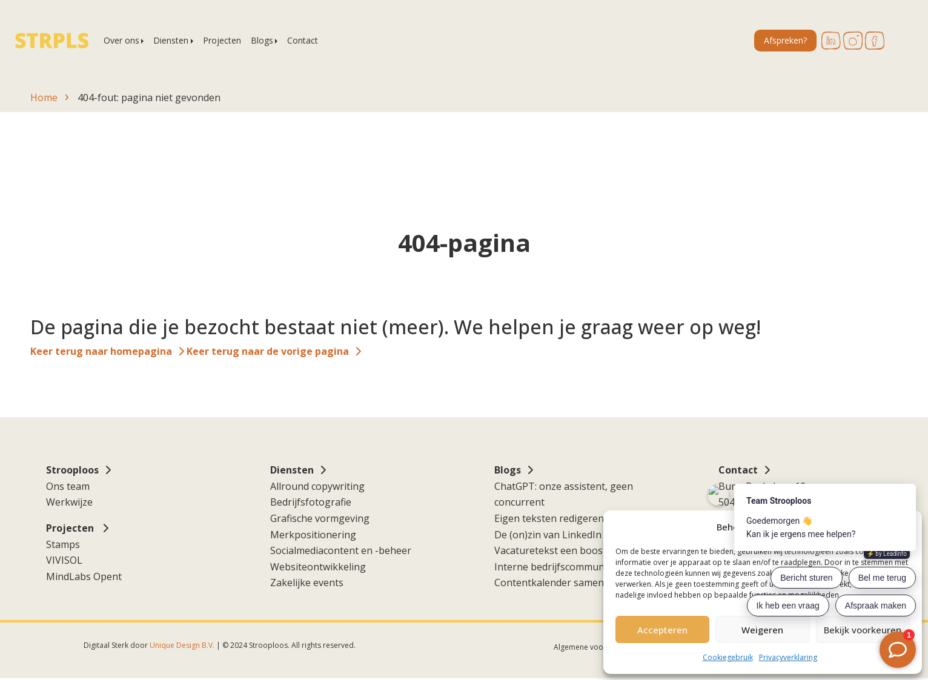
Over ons (121, 40)
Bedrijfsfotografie (310, 502)
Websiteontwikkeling (318, 566)
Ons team (68, 486)
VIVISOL (64, 560)
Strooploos (72, 470)
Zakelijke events (306, 582)
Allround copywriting (317, 486)
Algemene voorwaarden (595, 647)
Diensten (170, 40)
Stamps (63, 544)
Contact (302, 40)
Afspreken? (785, 40)
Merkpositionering (313, 534)
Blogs (262, 40)
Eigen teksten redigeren (549, 518)
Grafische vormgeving (320, 518)
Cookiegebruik (728, 657)
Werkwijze (69, 502)
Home (44, 97)
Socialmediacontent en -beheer (340, 550)
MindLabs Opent (84, 576)
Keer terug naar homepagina (101, 351)
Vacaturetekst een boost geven (565, 550)
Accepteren (662, 630)
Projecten (222, 40)
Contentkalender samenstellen (564, 582)
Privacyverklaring (788, 657)
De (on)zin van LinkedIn (548, 534)
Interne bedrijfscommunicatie (561, 566)
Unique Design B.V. (182, 645)
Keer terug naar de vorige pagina (268, 351)
